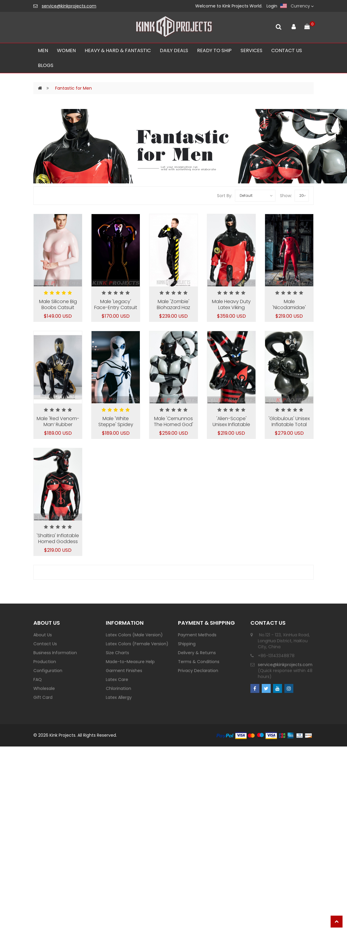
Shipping (187, 644)
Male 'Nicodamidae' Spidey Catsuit (289, 307)
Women (66, 50)
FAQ (37, 679)
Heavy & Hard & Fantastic (118, 50)
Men (43, 50)
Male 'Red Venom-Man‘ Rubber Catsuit (58, 424)
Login (272, 6)
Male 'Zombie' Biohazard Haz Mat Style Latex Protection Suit (174, 310)
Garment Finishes (124, 671)
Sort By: (224, 196)
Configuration (47, 671)
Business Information (55, 653)
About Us (42, 635)
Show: (286, 196)
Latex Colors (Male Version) (134, 635)
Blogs (45, 65)
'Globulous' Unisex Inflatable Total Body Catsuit (289, 424)
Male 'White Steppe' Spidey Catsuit (115, 424)
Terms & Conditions (198, 662)
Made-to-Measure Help (130, 662)
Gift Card (42, 697)
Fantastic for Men (73, 88)
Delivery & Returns (197, 653)
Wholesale (44, 688)
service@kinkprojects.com (69, 6)
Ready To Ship (214, 50)
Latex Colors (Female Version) (137, 644)
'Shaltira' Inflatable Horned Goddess (58, 538)
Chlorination (118, 688)
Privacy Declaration (198, 671)
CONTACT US (286, 50)
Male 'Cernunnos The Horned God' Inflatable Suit (173, 424)
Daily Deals (174, 50)
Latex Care (117, 679)
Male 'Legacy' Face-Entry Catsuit (115, 304)
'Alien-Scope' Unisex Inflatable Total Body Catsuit (231, 424)
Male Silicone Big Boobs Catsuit (58, 304)
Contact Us (45, 644)
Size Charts (117, 653)
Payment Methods (197, 635)
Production (44, 662)
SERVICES (251, 50)
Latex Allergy (119, 697)
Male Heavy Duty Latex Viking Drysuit (231, 307)
